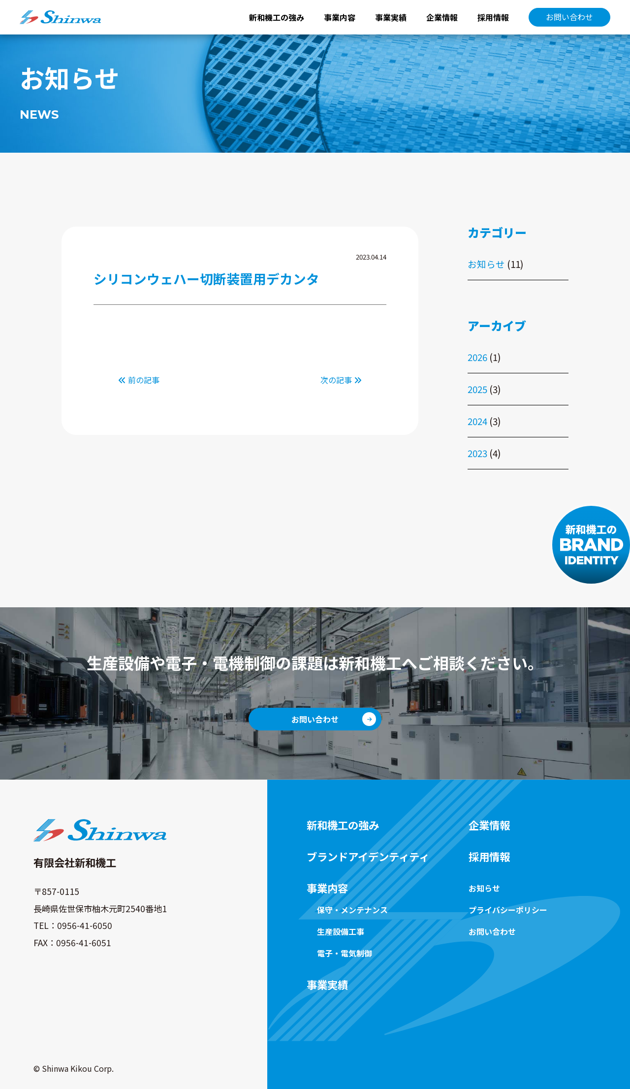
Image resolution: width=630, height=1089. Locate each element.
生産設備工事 (340, 931)
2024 (477, 421)
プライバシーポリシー (508, 910)
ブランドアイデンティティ (368, 856)
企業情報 (442, 17)
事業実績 (391, 17)
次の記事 (341, 380)
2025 (477, 389)
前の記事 (138, 380)
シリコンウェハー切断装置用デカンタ (206, 278)
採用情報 (493, 17)
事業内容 (339, 17)
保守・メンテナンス (352, 910)
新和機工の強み (276, 17)
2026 (477, 356)
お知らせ (486, 263)
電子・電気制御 (344, 953)
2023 (477, 453)
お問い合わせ (569, 17)
